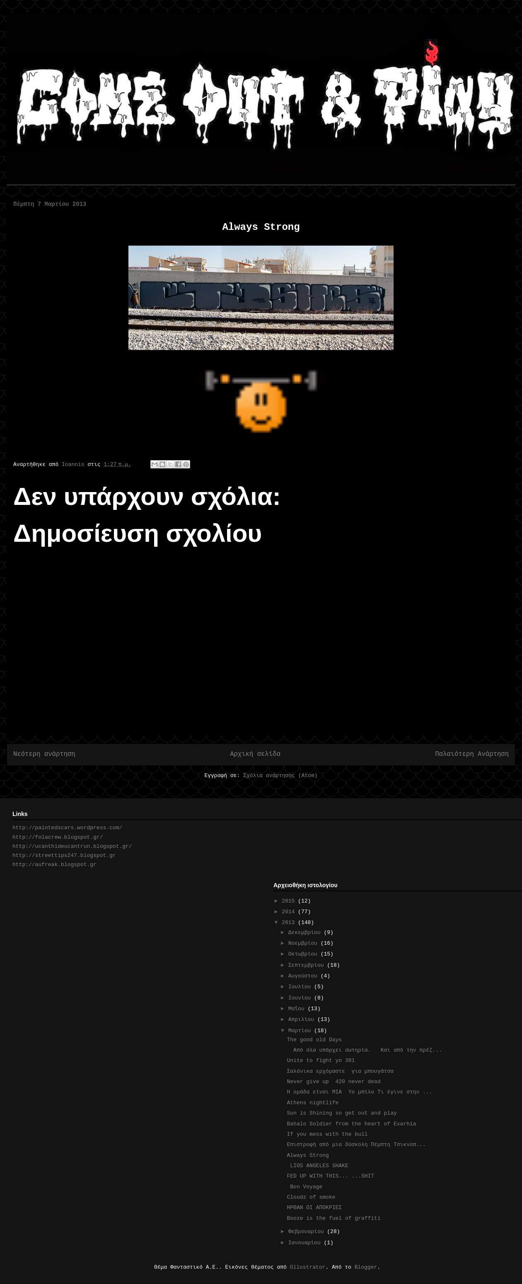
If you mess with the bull (327, 1134)
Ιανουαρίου (306, 1243)
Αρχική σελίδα (255, 754)
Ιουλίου (301, 987)
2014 (290, 912)
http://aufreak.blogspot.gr (54, 865)
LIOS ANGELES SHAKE (317, 1166)
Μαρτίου (301, 1031)
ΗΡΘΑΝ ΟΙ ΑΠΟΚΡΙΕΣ (316, 1207)
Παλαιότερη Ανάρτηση (472, 754)
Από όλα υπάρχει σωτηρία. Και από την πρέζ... (364, 1050)
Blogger (366, 1267)
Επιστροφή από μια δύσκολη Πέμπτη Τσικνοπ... (356, 1145)
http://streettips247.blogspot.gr (64, 855)
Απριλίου (302, 1019)
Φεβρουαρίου (307, 1231)
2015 (290, 901)
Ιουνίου (301, 998)
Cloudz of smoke (311, 1197)
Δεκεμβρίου (306, 932)
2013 (290, 923)
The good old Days (314, 1040)
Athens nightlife (312, 1103)
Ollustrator (308, 1267)
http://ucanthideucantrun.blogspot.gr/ (72, 846)
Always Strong (311, 1155)
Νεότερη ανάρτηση (44, 754)
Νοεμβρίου (304, 943)
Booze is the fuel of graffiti (341, 1218)
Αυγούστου (304, 976)
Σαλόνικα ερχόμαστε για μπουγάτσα (340, 1071)
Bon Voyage (304, 1187)
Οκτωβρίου (304, 954)
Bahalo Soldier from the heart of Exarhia (351, 1124)
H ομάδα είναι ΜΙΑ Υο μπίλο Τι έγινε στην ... (359, 1092)
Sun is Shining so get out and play (341, 1113)
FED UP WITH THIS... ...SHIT (330, 1176)
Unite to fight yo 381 (321, 1060)
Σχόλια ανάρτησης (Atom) (280, 775)
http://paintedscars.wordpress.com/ (67, 828)
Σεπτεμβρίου (307, 965)
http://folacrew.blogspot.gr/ (57, 837)
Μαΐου (298, 1009)
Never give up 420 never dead (333, 1082)
